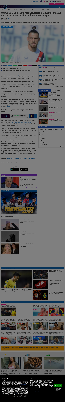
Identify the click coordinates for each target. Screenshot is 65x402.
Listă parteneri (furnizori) (34, 391)
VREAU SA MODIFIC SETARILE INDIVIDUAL (58, 389)
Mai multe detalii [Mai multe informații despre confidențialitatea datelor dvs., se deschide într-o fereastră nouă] (23, 384)
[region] (32, 388)
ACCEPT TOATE (58, 385)
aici (16, 393)
